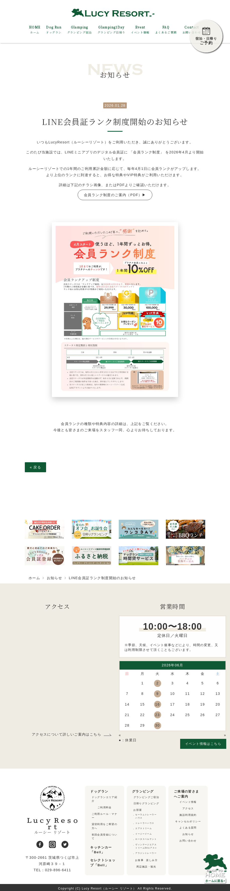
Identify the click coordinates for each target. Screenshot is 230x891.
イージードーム (143, 833)
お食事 (139, 858)
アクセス (188, 808)
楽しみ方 (152, 858)
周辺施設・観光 (146, 864)
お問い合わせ (187, 840)
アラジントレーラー (146, 851)
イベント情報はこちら (203, 744)
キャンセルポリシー (188, 821)
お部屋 (137, 809)
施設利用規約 (187, 814)
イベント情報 (187, 802)
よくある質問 (187, 827)
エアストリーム (143, 827)
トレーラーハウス (144, 822)
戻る (35, 467)
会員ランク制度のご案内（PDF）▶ (115, 195)
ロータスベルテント (146, 838)
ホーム (34, 578)
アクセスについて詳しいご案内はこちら (66, 735)
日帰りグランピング (146, 803)
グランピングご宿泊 (146, 797)
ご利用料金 (104, 807)
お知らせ (54, 578)
